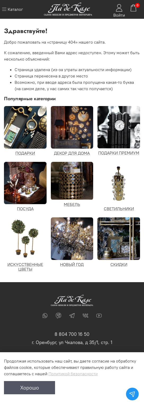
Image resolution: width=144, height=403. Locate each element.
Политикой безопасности (73, 373)
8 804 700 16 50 (72, 334)
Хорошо (29, 387)
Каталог (12, 9)
